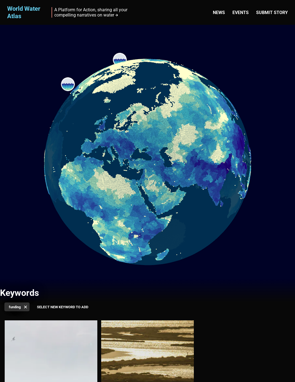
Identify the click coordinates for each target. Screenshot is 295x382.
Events (240, 12)
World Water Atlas (23, 12)
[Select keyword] (65, 307)
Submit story (272, 12)
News (219, 12)
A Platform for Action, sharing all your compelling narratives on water (90, 12)
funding (15, 307)
